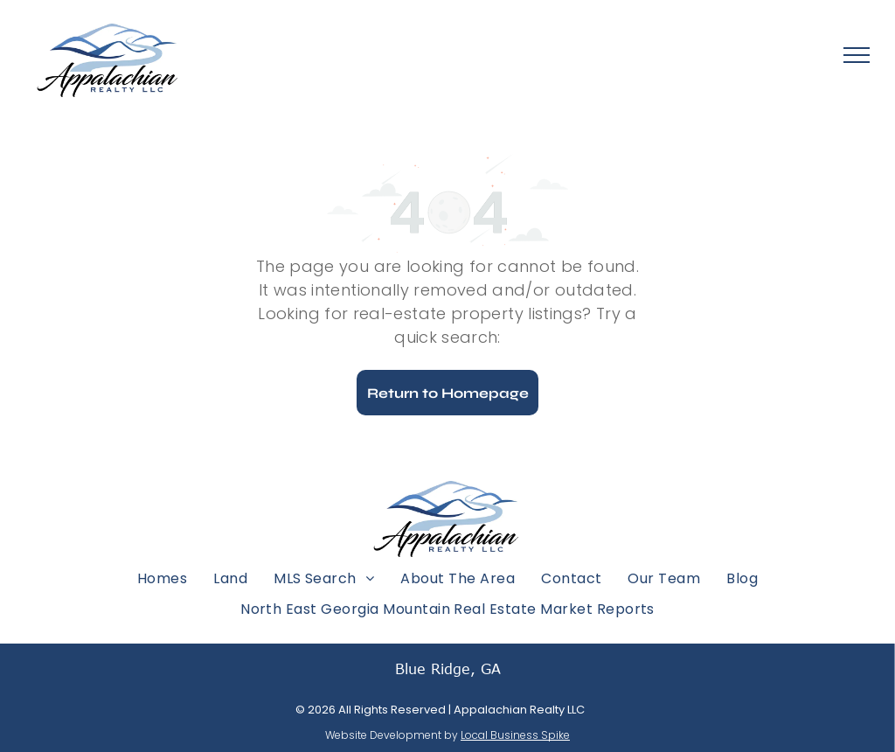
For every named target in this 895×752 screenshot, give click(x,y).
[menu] (856, 55)
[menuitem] (162, 577)
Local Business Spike (515, 735)
